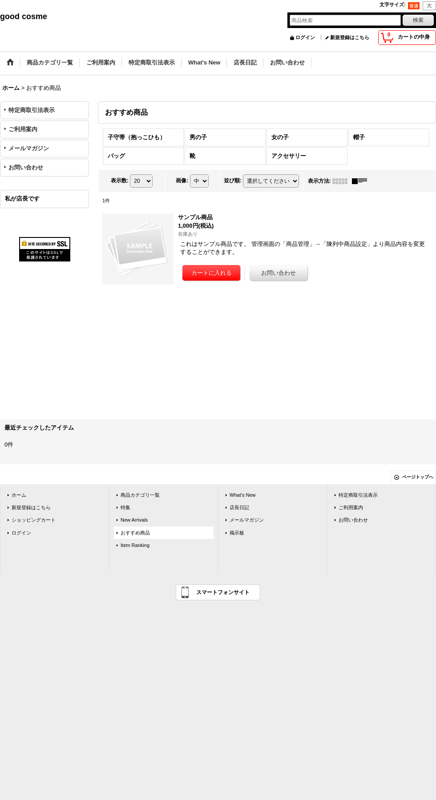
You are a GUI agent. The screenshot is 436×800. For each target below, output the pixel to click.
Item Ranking (135, 545)
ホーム (19, 495)
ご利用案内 (22, 129)
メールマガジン (28, 148)
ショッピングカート (34, 520)
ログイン (305, 37)
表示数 (120, 180)
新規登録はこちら (349, 37)
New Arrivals (134, 520)
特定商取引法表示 (31, 110)
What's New (243, 495)
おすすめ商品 (135, 532)
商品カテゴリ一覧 (140, 495)
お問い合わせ (25, 167)
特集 (125, 507)
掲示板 (237, 532)
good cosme (23, 16)
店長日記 (239, 507)
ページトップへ (417, 476)
